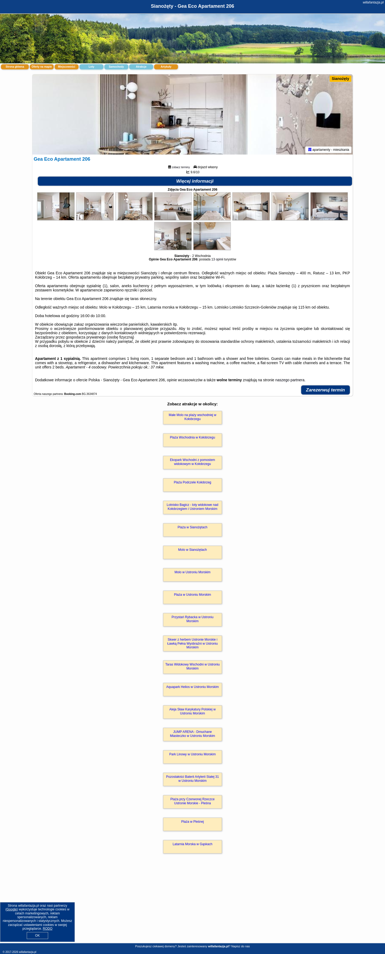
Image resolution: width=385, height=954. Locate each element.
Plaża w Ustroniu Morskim (192, 595)
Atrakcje (141, 66)
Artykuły (166, 66)
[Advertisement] (192, 904)
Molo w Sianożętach (192, 550)
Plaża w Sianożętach (192, 527)
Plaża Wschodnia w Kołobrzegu (192, 437)
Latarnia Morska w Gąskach (193, 844)
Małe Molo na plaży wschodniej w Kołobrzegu (192, 417)
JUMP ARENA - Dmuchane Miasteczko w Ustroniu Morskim (192, 733)
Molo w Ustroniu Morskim (193, 572)
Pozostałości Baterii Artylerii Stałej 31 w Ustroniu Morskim (192, 778)
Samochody (116, 66)
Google (11, 909)
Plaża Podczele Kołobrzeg (192, 482)
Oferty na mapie (42, 66)
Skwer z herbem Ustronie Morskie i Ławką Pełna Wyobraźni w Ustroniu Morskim (192, 643)
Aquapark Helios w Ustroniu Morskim (192, 687)
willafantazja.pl (373, 2)
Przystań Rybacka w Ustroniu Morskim (193, 619)
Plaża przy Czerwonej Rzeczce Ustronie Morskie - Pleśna (192, 801)
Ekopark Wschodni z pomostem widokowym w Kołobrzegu (192, 462)
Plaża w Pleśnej (192, 822)
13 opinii (217, 259)
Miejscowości (66, 66)
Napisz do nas (240, 946)
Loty (91, 66)
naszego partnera (290, 380)
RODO (47, 928)
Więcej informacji (195, 181)
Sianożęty (340, 78)
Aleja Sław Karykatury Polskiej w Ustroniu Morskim (192, 711)
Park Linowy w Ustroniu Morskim (192, 754)
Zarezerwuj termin (325, 390)
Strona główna (15, 66)
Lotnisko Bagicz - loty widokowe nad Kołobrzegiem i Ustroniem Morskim (192, 506)
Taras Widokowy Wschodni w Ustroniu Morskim (192, 666)
